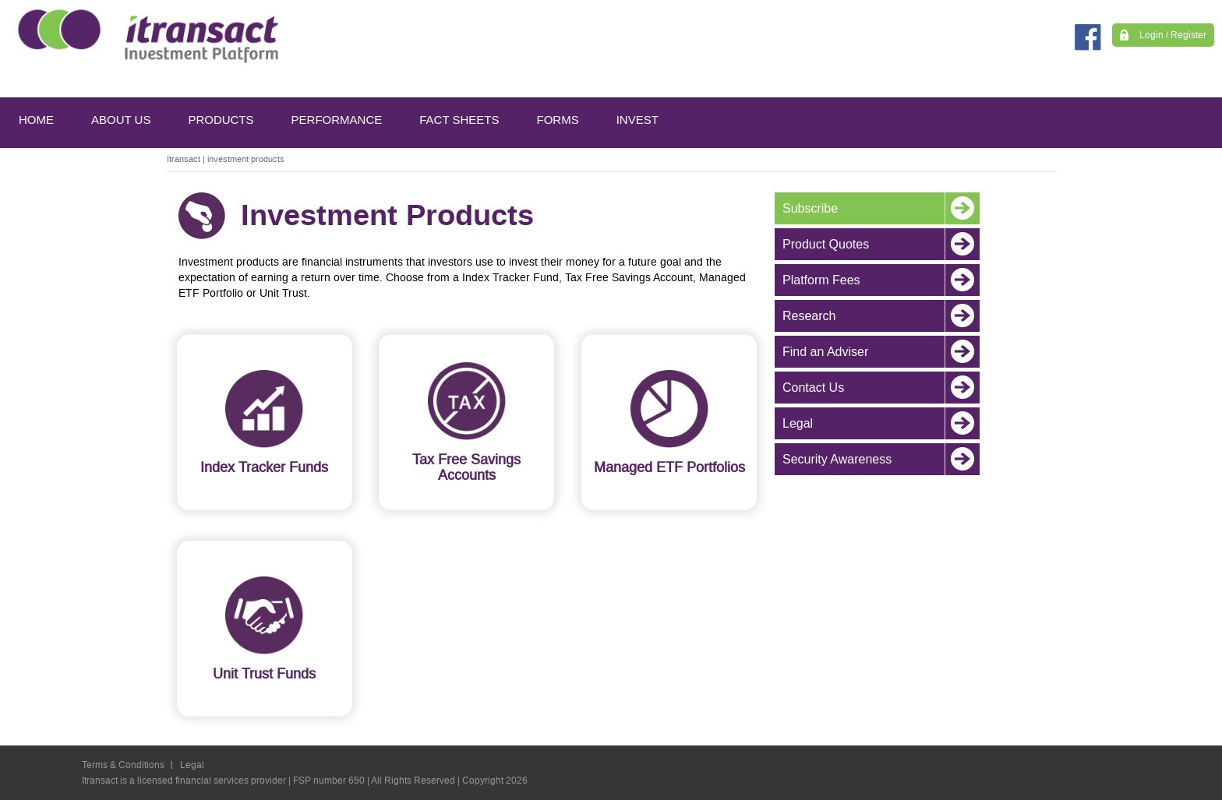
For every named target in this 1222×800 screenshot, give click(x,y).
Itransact (183, 159)
